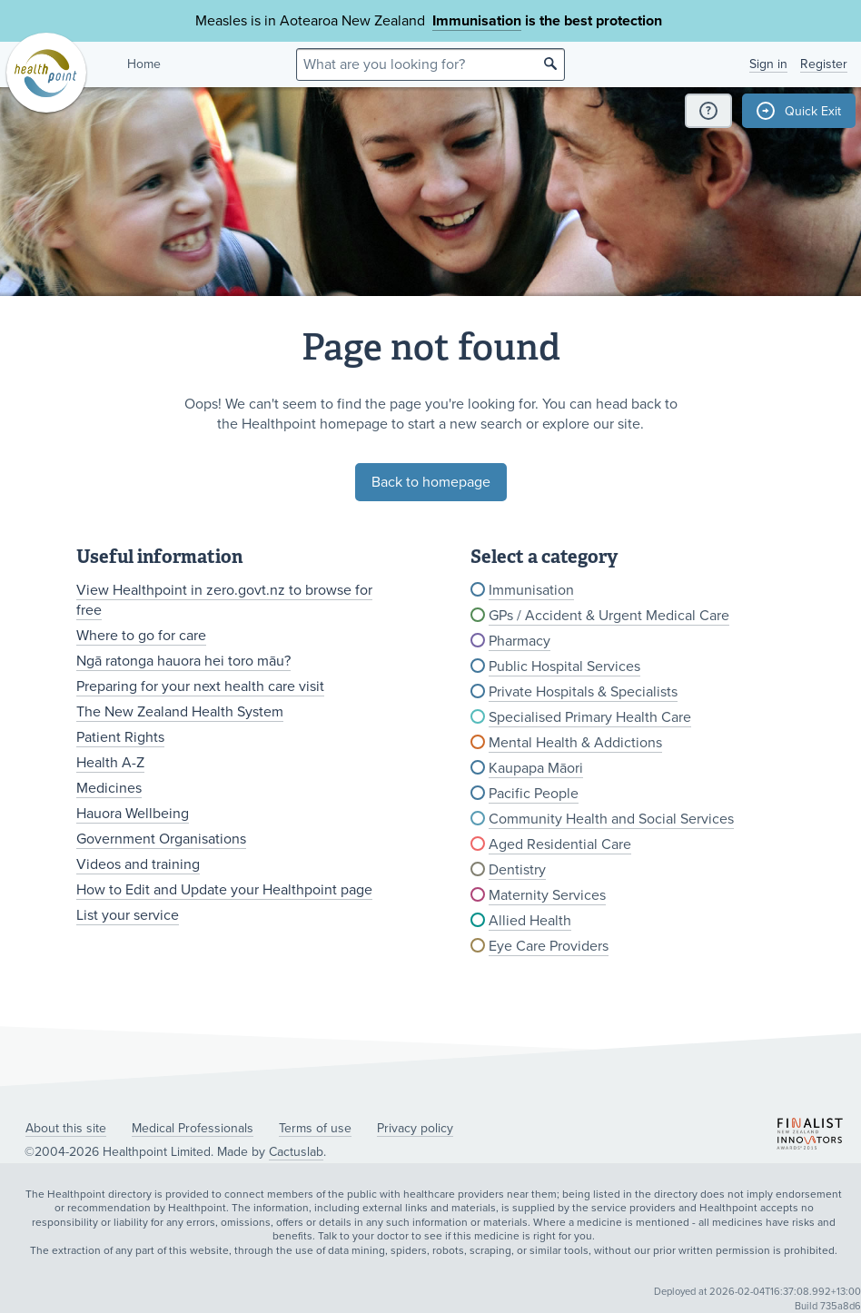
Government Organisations (161, 839)
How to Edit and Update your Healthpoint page (224, 890)
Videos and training (138, 864)
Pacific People (534, 794)
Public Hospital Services (564, 666)
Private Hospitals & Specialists (583, 692)
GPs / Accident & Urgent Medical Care (609, 616)
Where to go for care (141, 636)
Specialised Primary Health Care (590, 717)
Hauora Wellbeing (132, 814)
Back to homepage (430, 482)
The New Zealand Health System (179, 712)
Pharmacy (519, 641)
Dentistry (517, 870)
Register (823, 64)
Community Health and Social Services (611, 819)
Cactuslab (296, 1152)
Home (144, 64)
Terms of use (315, 1128)
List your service (127, 915)
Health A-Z (110, 763)
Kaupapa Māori (536, 768)
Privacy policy (415, 1128)
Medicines (109, 788)
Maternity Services (547, 895)
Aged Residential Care (560, 844)
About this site (65, 1128)
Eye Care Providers (549, 946)
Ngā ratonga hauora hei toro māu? (183, 661)
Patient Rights (120, 737)
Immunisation (476, 21)
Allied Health (530, 921)
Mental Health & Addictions (575, 743)
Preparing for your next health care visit (200, 686)
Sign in (768, 64)
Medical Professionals (192, 1128)
